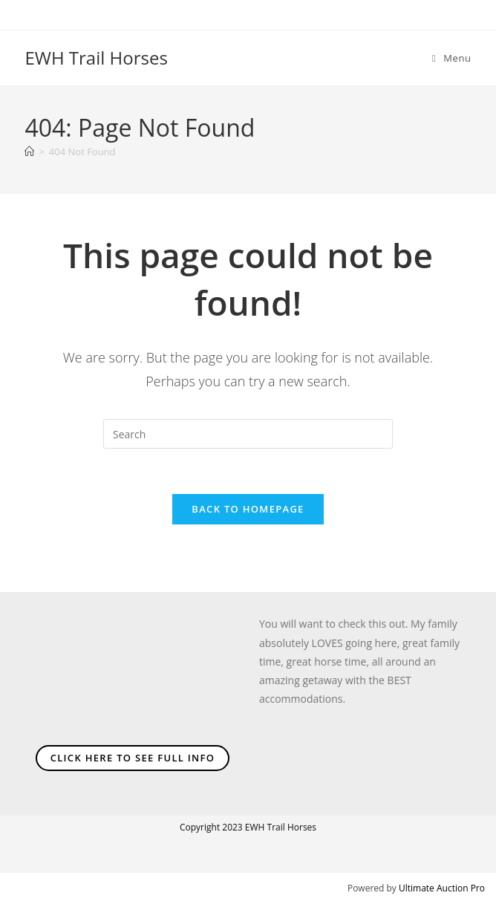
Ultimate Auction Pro (442, 888)
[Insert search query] (248, 434)
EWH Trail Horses (96, 57)
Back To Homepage (248, 509)
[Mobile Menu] (451, 58)
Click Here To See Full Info (132, 757)
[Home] (29, 151)
